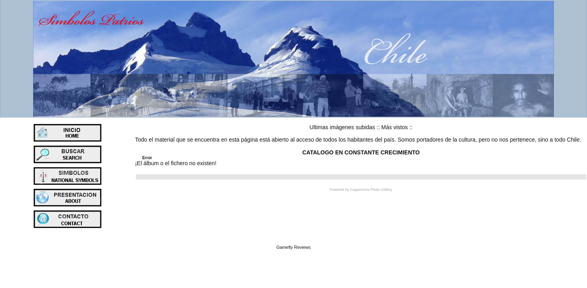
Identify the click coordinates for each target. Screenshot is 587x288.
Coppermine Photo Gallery (371, 190)
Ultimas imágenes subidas (342, 127)
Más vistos (394, 127)
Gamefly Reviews (293, 247)
